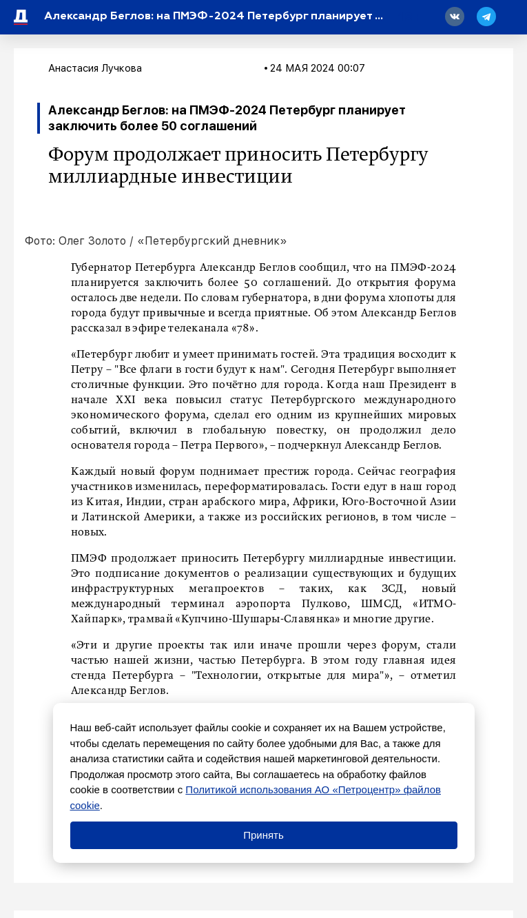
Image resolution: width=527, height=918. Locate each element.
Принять (263, 835)
